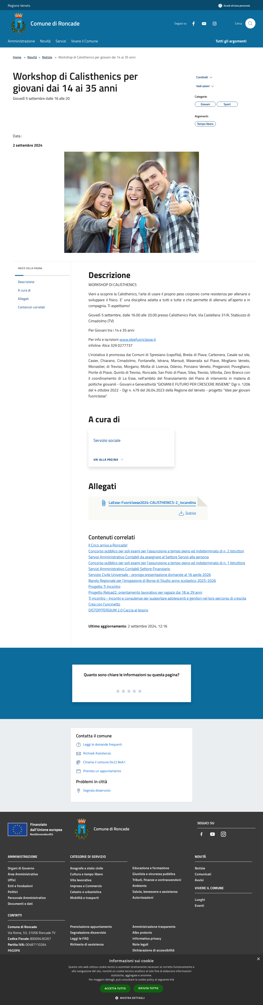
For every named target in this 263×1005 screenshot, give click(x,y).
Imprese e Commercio (86, 885)
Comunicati (203, 874)
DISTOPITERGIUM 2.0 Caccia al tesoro (118, 610)
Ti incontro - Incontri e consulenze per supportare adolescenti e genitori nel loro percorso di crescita (167, 598)
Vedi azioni (205, 86)
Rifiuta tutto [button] (148, 988)
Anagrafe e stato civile (86, 868)
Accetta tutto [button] (115, 988)
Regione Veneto (19, 5)
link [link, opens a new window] (172, 979)
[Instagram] (213, 23)
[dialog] (131, 980)
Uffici (12, 879)
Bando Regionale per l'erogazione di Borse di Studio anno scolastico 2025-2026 (152, 580)
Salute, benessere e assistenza (155, 891)
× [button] (258, 959)
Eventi (199, 905)
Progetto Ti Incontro (104, 586)
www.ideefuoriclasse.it (137, 339)
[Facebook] (192, 23)
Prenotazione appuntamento (91, 926)
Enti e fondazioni (20, 885)
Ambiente (139, 885)
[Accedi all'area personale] (234, 6)
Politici (13, 891)
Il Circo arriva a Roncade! (107, 545)
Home (17, 57)
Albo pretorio (142, 932)
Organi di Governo (21, 868)
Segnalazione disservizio (88, 932)
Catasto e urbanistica (85, 891)
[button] (131, 998)
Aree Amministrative (23, 874)
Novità (32, 57)
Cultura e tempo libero (86, 874)
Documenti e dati (20, 903)
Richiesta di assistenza (87, 944)
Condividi (205, 77)
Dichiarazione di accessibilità (153, 950)
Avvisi (199, 879)
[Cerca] (250, 23)
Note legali (140, 944)
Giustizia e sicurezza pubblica (153, 873)
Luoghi (200, 899)
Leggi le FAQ (79, 938)
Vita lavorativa (80, 879)
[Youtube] (202, 23)
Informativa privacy (146, 938)
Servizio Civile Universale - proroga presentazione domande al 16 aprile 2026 (149, 574)
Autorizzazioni (142, 897)
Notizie (47, 57)
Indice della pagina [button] (30, 268)
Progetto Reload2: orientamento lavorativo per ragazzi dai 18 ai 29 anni (145, 592)
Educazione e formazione (150, 867)
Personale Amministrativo (27, 897)
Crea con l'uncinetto (104, 604)
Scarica (187, 512)
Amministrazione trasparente (153, 926)
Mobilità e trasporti (84, 897)
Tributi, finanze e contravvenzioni (156, 879)
